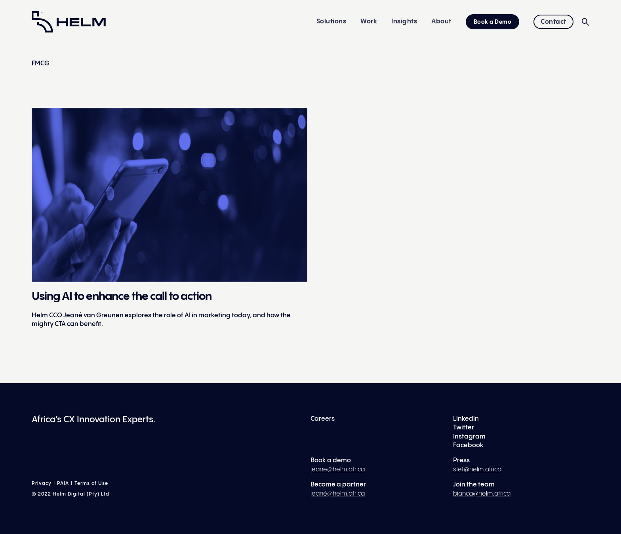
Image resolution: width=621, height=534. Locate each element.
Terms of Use (91, 483)
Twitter (463, 427)
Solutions (331, 21)
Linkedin (466, 419)
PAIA (63, 483)
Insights (404, 21)
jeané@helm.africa (337, 493)
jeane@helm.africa (337, 469)
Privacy (41, 483)
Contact (553, 22)
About (441, 21)
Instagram (469, 436)
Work (368, 21)
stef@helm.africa (477, 469)
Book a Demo (493, 22)
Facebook (468, 445)
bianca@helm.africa (482, 493)
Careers (322, 419)
